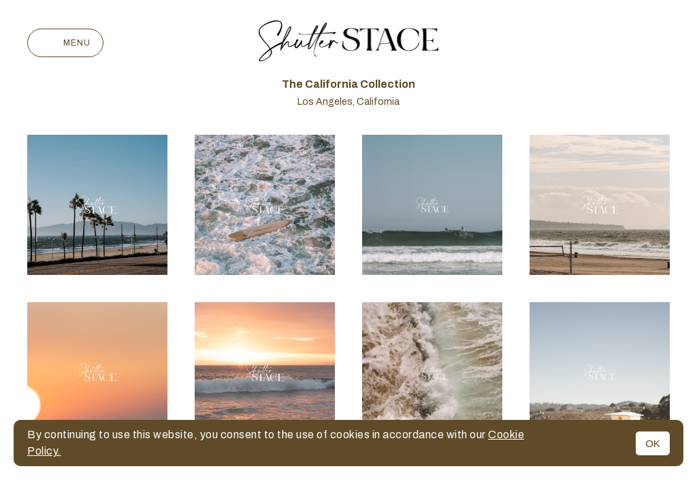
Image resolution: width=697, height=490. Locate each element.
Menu (65, 43)
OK (652, 443)
